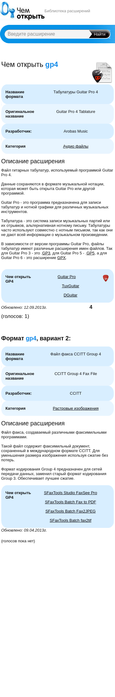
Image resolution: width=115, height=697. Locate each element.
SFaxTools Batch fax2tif (70, 520)
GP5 (90, 253)
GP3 (46, 253)
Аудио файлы (75, 146)
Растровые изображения (75, 408)
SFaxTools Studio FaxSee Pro (70, 492)
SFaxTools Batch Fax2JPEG (70, 511)
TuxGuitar (70, 286)
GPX (61, 257)
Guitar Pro (67, 276)
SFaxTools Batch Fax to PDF (70, 502)
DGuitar (71, 295)
